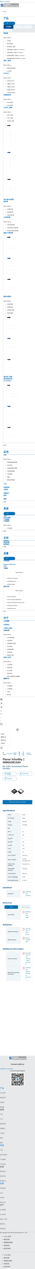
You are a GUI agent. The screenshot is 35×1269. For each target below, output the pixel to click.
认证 (5, 566)
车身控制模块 (11, 471)
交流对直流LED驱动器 (12, 227)
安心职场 (9, 646)
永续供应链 (10, 649)
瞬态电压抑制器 (11, 68)
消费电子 (6, 493)
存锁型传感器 (10, 310)
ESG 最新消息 (11, 637)
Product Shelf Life (11, 596)
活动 (8, 692)
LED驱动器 (7, 217)
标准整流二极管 (11, 46)
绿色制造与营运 (11, 643)
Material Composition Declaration (15, 602)
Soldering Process (11, 608)
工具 (5, 516)
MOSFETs (6, 73)
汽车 (5, 455)
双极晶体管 (7, 95)
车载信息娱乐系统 (12, 468)
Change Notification (10, 564)
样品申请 (6, 542)
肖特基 (9, 40)
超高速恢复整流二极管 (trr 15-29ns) (16, 58)
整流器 (6, 33)
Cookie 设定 (7, 1236)
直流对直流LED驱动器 (12, 230)
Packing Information (12, 605)
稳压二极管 (10, 115)
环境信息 (6, 561)
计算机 (6, 489)
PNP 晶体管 (10, 105)
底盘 (8, 477)
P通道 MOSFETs (11, 86)
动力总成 (9, 465)
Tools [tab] (11, 907)
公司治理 (9, 664)
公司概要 (6, 621)
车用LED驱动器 (11, 224)
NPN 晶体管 (10, 102)
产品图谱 (6, 519)
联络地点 (6, 541)
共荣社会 (9, 652)
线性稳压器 (10, 212)
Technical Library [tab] (25, 907)
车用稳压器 (10, 209)
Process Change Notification (14, 599)
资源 (6, 509)
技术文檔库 (7, 517)
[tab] (8, 27)
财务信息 (9, 667)
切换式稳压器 (10, 215)
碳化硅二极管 (8, 377)
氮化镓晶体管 (8, 379)
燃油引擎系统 (11, 480)
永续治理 (9, 640)
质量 (6, 553)
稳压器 (6, 201)
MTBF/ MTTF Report (12, 578)
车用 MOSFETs (10, 81)
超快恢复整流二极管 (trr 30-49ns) (15, 55)
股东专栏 (9, 673)
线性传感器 (10, 313)
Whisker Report (11, 584)
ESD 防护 (9, 71)
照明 (5, 495)
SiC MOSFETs (7, 381)
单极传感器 (10, 307)
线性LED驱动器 (8, 233)
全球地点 (6, 624)
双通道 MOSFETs (11, 89)
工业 (5, 484)
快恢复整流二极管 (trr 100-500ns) (15, 49)
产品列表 (9, 528)
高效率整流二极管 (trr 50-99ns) (15, 52)
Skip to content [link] (5, 1)
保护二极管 (7, 60)
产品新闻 (9, 686)
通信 (5, 499)
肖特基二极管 (10, 121)
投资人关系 (7, 657)
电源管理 (6, 487)
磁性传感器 (7, 296)
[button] (19, 37)
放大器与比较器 (9, 199)
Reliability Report (11, 581)
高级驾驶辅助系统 (12, 462)
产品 (6, 18)
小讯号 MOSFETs (11, 92)
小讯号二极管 (8, 107)
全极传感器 (10, 304)
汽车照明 (9, 474)
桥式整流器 (10, 43)
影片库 (9, 694)
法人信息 (9, 670)
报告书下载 (10, 655)
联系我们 (6, 544)
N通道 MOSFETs (11, 84)
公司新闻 (9, 689)
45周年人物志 (8, 628)
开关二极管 (10, 118)
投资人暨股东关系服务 (13, 676)
